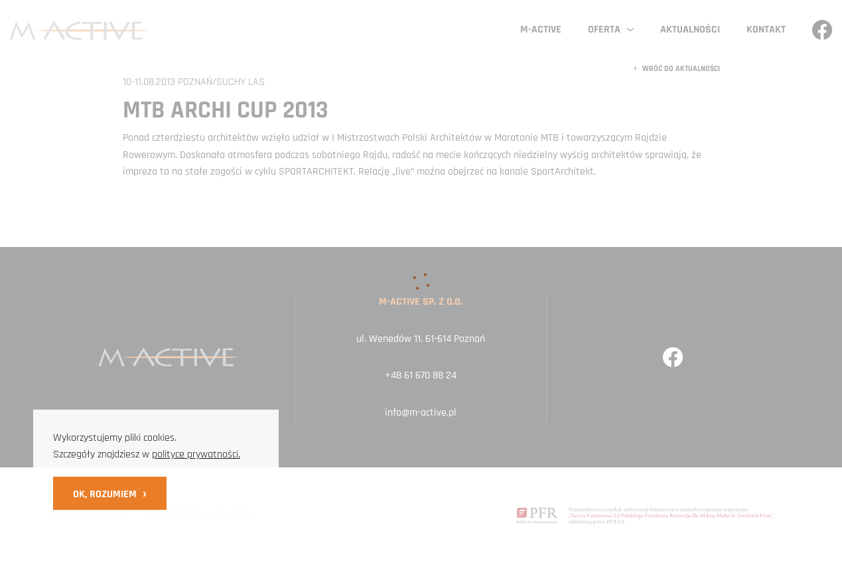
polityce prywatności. (196, 454)
